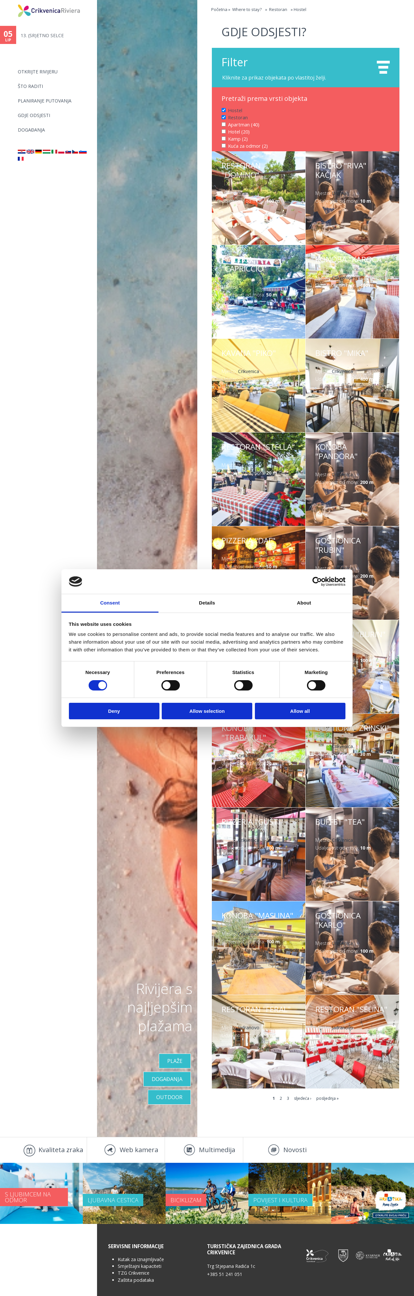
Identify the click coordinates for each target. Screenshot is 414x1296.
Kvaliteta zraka (60, 1149)
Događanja (31, 130)
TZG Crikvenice (133, 1273)
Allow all (300, 711)
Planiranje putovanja (44, 101)
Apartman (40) (243, 124)
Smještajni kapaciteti (139, 1266)
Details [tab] (207, 602)
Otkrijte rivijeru (38, 72)
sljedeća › (302, 1098)
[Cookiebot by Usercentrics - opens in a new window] (317, 581)
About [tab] (304, 602)
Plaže (174, 1061)
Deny (114, 711)
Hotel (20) (238, 131)
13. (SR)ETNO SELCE (42, 35)
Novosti (295, 1149)
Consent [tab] (110, 602)
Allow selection (206, 711)
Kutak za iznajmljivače (141, 1259)
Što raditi (30, 86)
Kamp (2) (237, 138)
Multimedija (217, 1149)
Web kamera (139, 1149)
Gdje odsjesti (34, 115)
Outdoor (169, 1097)
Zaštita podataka (136, 1280)
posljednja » (327, 1098)
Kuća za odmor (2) (247, 145)
